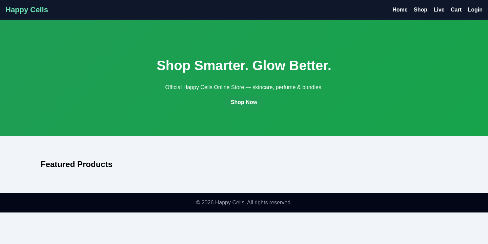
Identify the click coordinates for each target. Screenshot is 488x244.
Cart (456, 10)
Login (475, 10)
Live (439, 10)
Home (399, 10)
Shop (420, 10)
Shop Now (244, 102)
